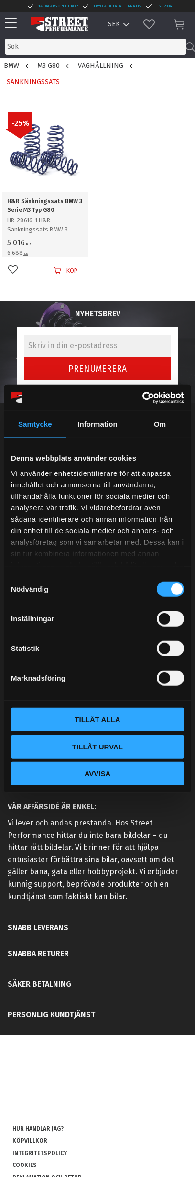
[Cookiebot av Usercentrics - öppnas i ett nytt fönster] (142, 397)
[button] (13, 23)
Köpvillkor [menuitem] (29, 1140)
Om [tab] (160, 424)
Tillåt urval (97, 746)
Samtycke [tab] (35, 424)
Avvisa (98, 774)
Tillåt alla (97, 719)
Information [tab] (97, 424)
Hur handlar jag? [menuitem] (38, 1128)
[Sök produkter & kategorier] (95, 47)
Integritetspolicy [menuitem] (39, 1153)
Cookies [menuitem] (24, 1165)
